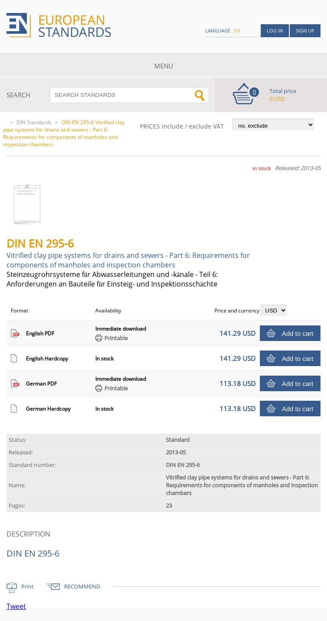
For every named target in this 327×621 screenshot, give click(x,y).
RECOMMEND (82, 586)
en (237, 30)
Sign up (305, 30)
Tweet (16, 606)
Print (27, 586)
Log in (275, 30)
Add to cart (298, 333)
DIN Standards (34, 122)
